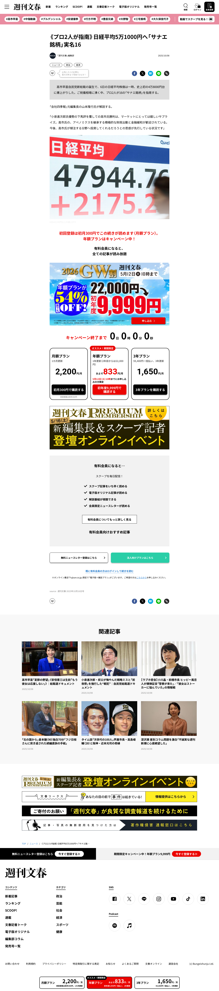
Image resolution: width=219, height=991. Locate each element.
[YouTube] (173, 899)
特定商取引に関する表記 (86, 963)
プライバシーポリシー (54, 963)
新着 (48, 7)
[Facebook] (114, 899)
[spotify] (114, 925)
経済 (78, 64)
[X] (129, 899)
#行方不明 (90, 19)
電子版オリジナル (129, 7)
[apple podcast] (129, 925)
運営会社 (173, 963)
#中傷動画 (29, 19)
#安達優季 (72, 19)
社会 (59, 910)
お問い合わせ (12, 963)
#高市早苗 (12, 19)
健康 (59, 931)
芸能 (59, 903)
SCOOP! (78, 7)
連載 (89, 7)
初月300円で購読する (69, 389)
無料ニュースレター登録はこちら (79, 557)
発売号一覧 (150, 7)
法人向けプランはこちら (140, 557)
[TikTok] (188, 899)
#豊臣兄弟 (107, 19)
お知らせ (110, 963)
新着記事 (11, 896)
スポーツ (62, 924)
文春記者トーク (106, 7)
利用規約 (31, 963)
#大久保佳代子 (160, 19)
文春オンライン (153, 963)
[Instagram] (159, 899)
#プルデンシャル (51, 19)
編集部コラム (14, 939)
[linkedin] (203, 899)
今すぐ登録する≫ (69, 854)
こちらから (141, 577)
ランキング (61, 7)
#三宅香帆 (140, 19)
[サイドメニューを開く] (7, 7)
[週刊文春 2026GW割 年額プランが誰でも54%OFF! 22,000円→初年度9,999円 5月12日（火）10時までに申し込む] (109, 294)
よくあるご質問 (130, 963)
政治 (68, 64)
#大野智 (123, 19)
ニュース (56, 64)
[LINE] (144, 899)
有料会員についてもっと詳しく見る (109, 519)
